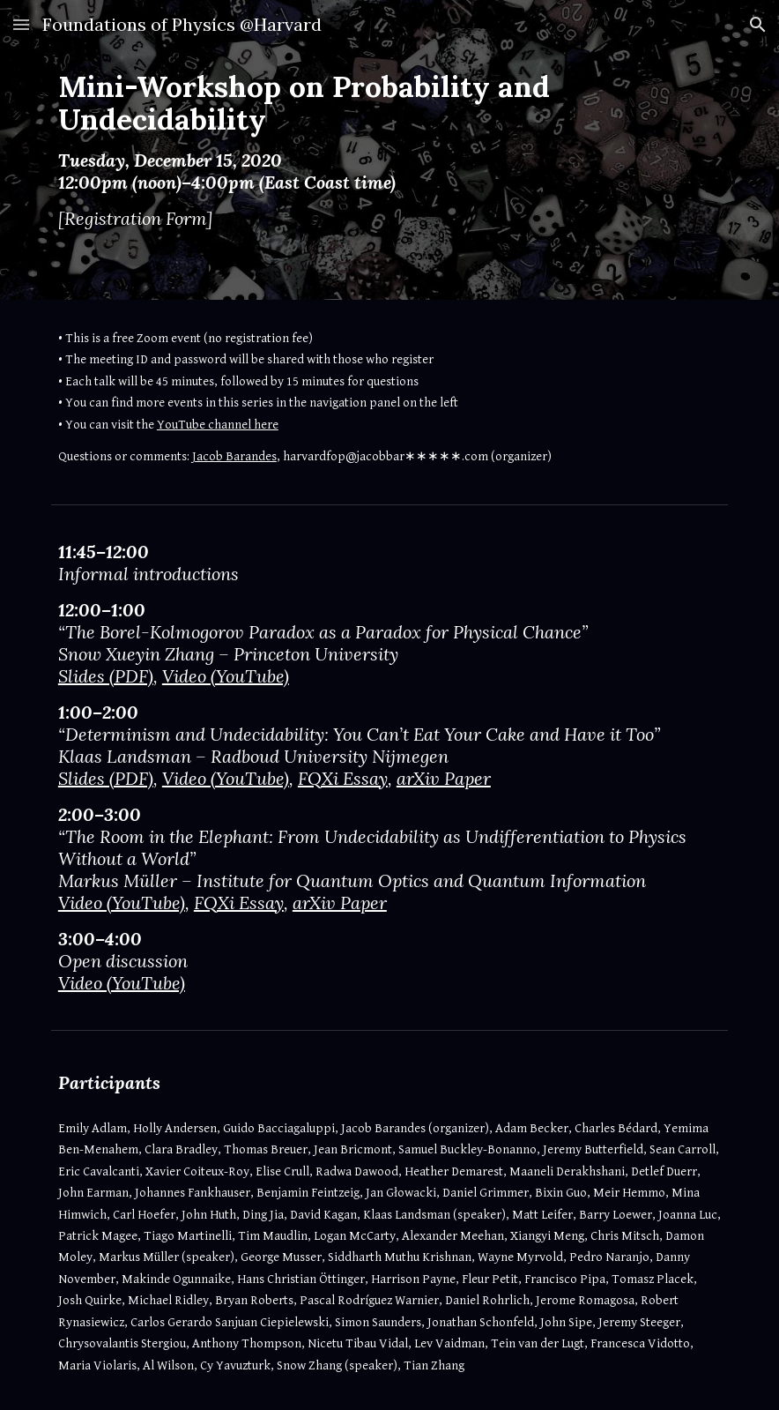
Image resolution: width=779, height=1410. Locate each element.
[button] (21, 24)
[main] (361, 149)
